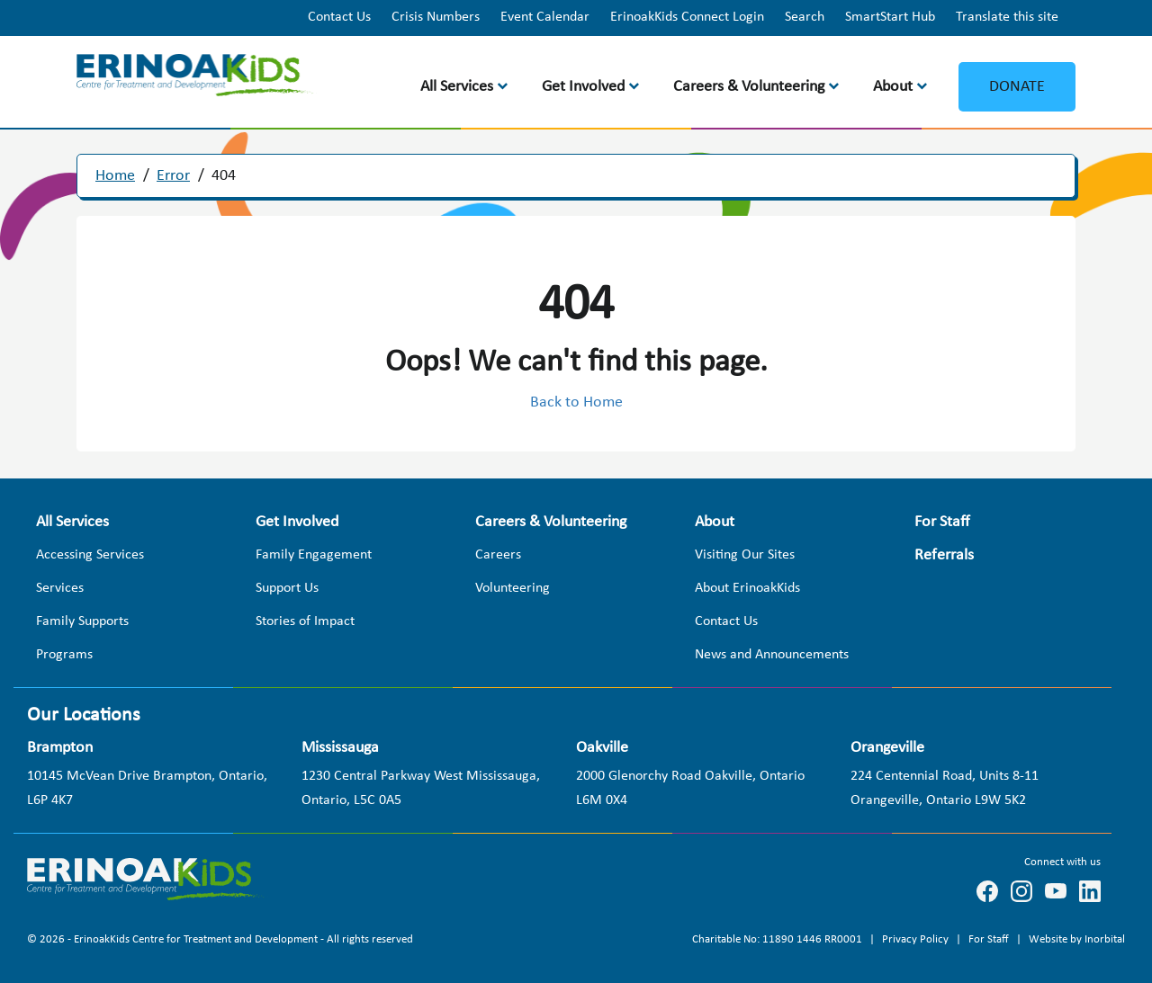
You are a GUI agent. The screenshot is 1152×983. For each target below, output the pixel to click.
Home (115, 175)
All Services (456, 86)
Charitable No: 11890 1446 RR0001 (778, 939)
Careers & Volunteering (748, 86)
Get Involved (583, 86)
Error (173, 175)
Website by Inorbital (1077, 939)
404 (224, 175)
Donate (1017, 86)
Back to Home (576, 402)
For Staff (990, 939)
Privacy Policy (916, 939)
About (893, 86)
